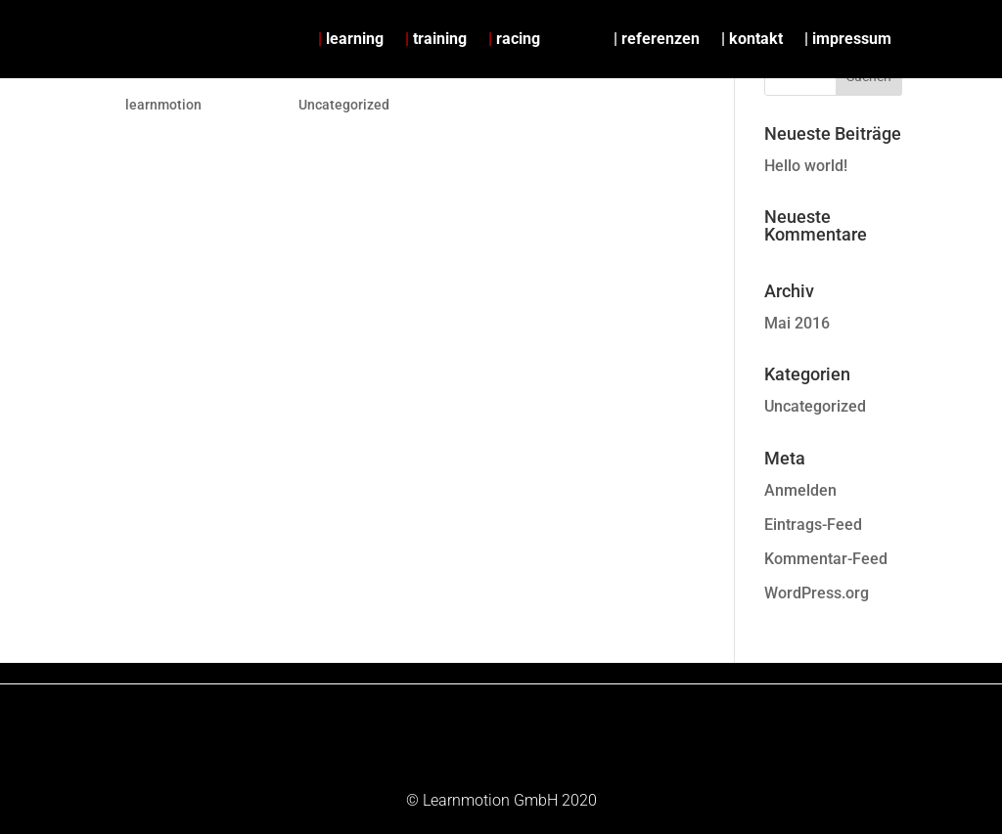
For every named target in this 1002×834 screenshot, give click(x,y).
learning (351, 38)
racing (514, 38)
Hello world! (805, 165)
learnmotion (163, 104)
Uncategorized (343, 104)
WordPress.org (816, 593)
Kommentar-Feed (826, 558)
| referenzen (657, 38)
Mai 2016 (797, 323)
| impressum (847, 38)
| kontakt (752, 38)
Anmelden (800, 490)
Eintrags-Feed (813, 524)
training (436, 38)
